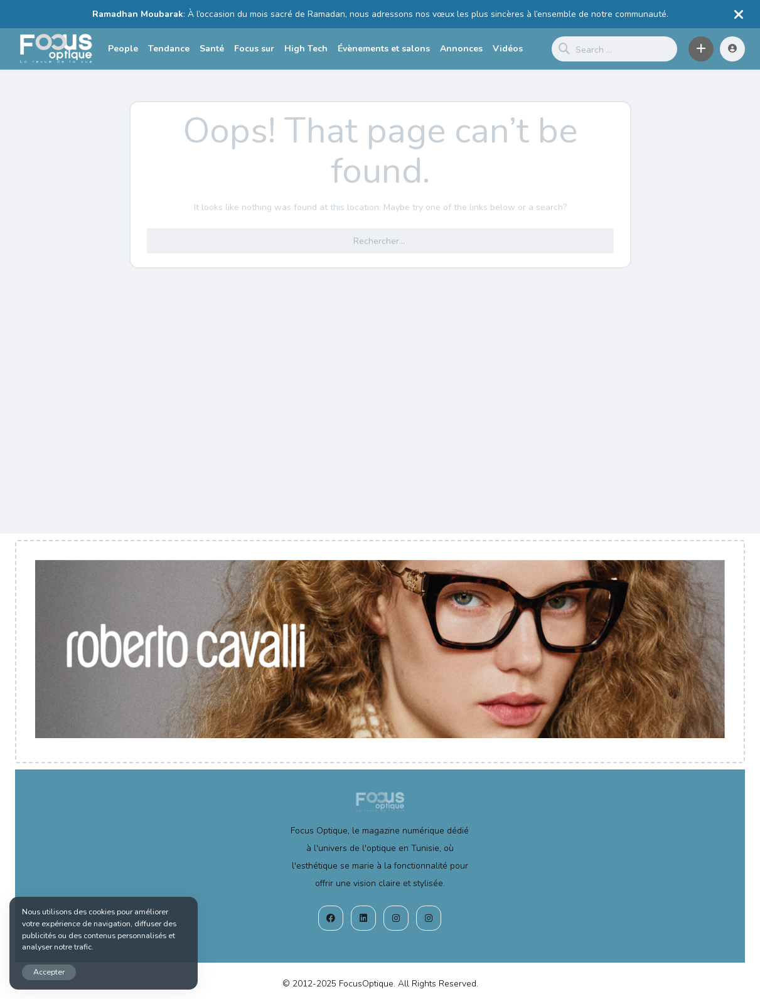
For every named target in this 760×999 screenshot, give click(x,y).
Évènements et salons (384, 49)
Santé (212, 49)
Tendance (169, 49)
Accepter (49, 971)
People (123, 49)
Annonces (461, 49)
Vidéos (508, 49)
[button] (701, 48)
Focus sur (254, 49)
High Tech (306, 49)
